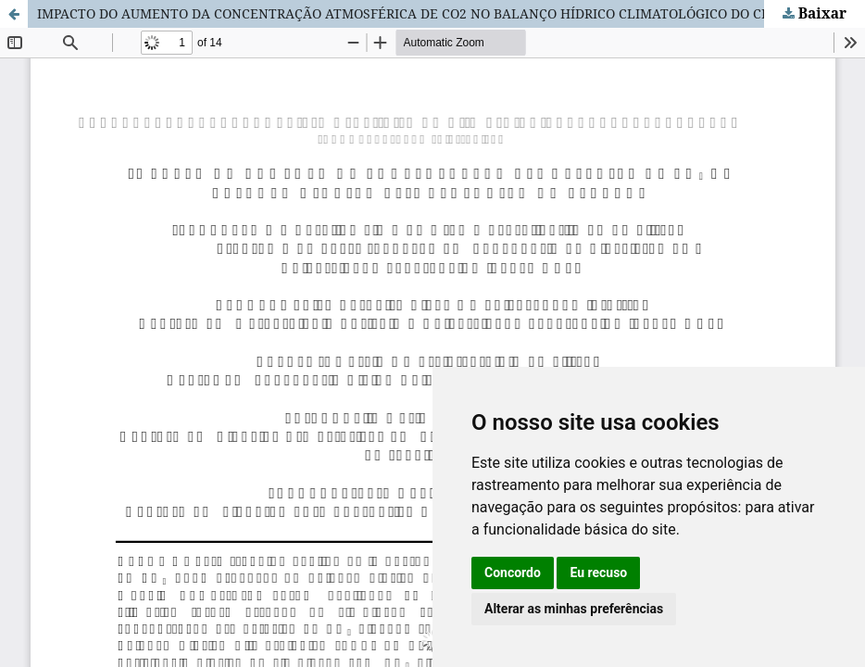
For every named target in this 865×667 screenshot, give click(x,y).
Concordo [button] (512, 572)
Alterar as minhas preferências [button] (573, 608)
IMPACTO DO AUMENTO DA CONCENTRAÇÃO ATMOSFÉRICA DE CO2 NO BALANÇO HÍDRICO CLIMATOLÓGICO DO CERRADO (425, 13)
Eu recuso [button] (598, 572)
